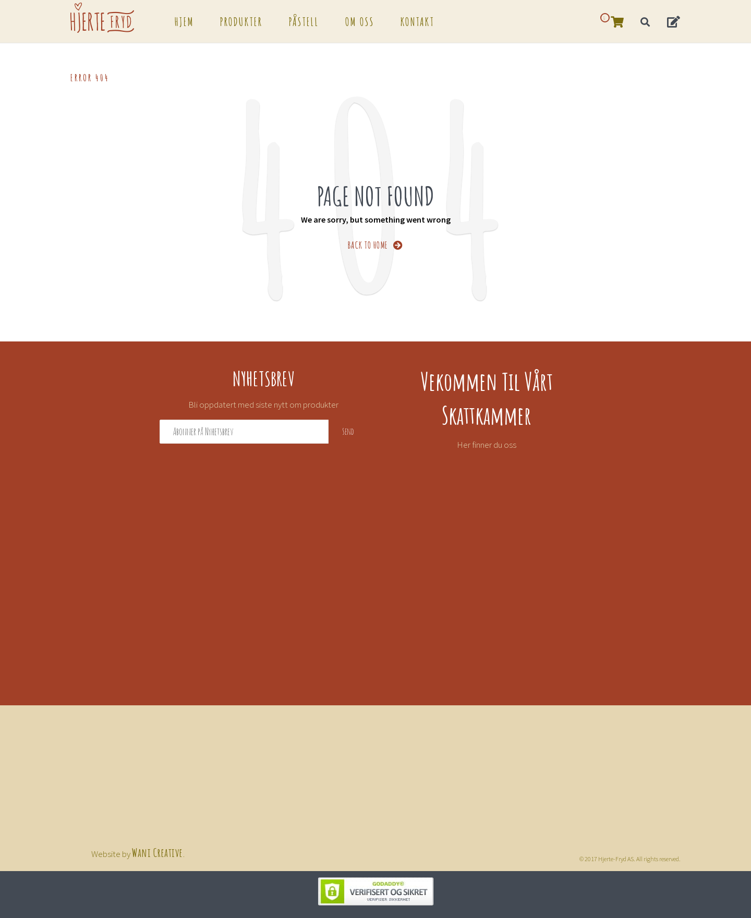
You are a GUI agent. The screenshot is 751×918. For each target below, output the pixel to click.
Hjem (184, 21)
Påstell (304, 21)
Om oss (359, 21)
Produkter (241, 21)
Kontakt (417, 21)
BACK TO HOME (376, 244)
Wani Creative (157, 852)
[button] (674, 21)
